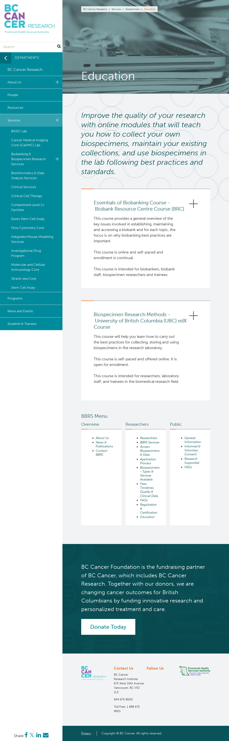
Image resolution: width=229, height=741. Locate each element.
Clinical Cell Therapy (26, 196)
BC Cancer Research (95, 9)
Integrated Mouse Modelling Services (32, 239)
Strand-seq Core (23, 279)
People (12, 95)
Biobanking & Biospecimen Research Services (35, 159)
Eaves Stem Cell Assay (28, 219)
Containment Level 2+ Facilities (28, 207)
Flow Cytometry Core (27, 228)
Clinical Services (23, 187)
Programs (14, 298)
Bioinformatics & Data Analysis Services (27, 175)
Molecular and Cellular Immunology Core (28, 267)
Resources (15, 108)
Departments (27, 58)
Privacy (86, 733)
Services (116, 9)
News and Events (20, 311)
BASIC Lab (19, 131)
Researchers (132, 9)
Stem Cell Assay (23, 287)
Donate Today (108, 627)
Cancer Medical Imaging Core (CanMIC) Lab (29, 142)
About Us (33, 82)
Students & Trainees (22, 324)
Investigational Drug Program (26, 253)
